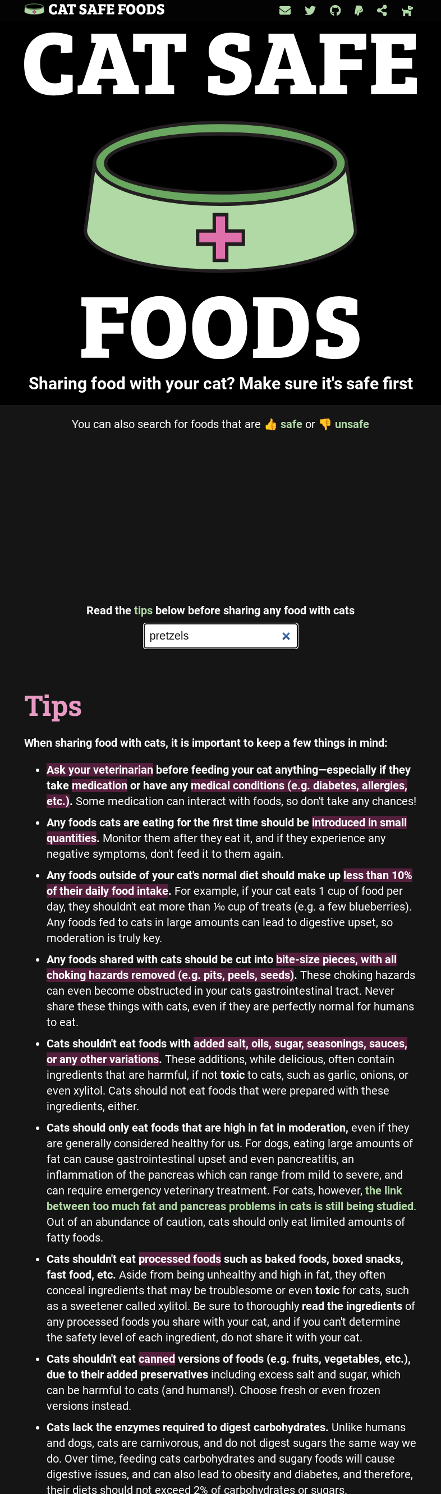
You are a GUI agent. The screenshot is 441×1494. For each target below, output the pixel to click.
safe (283, 424)
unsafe (343, 424)
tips (143, 610)
